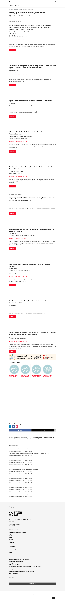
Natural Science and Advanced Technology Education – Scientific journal (25, 567)
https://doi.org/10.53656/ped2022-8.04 (18, 141)
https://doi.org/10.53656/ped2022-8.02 (18, 75)
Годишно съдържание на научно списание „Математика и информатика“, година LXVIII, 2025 (29, 454)
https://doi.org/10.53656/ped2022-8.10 (18, 341)
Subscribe (11, 540)
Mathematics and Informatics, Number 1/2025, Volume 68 (20, 468)
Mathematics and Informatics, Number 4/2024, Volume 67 (20, 477)
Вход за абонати (12, 535)
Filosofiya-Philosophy (13, 574)
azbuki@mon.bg (12, 526)
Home (11, 5)
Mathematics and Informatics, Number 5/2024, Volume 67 (20, 474)
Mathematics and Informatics (15, 565)
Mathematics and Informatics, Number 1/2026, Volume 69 (20, 452)
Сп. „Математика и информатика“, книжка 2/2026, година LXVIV (22, 450)
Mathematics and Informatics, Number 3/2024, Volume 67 (20, 479)
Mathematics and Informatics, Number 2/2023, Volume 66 (20, 497)
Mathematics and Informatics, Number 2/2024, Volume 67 (20, 481)
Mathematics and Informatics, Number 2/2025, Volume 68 (20, 465)
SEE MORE (12, 49)
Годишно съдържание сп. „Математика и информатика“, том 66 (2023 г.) (24, 486)
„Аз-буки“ (14, 15)
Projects (10, 541)
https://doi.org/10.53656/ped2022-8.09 (18, 310)
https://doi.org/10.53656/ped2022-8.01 (18, 40)
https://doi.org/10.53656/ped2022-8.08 (18, 276)
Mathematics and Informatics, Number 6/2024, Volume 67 (20, 472)
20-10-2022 (21, 15)
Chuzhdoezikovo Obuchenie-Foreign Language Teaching (21, 572)
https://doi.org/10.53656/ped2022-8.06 (18, 205)
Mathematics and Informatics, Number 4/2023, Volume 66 (20, 492)
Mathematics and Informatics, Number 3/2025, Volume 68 (20, 463)
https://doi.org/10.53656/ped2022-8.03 (18, 108)
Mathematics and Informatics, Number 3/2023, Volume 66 (20, 495)
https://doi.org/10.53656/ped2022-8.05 (18, 176)
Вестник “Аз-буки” (13, 550)
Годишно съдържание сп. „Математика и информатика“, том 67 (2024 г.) (24, 470)
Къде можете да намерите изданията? (17, 533)
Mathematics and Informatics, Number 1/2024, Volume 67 (20, 483)
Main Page (11, 9)
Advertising (11, 543)
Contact (10, 538)
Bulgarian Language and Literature (16, 562)
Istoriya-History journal (14, 570)
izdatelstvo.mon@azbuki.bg (14, 525)
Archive (10, 553)
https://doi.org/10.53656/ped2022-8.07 (18, 238)
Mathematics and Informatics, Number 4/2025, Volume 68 (20, 461)
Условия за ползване (26, 595)
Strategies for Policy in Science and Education (19, 560)
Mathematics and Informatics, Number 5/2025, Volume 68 (20, 459)
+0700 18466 (11, 522)
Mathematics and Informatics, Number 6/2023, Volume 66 (20, 488)
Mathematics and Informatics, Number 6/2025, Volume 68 (20, 456)
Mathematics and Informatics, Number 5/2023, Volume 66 (20, 490)
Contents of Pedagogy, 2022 (28, 9)
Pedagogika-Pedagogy (18, 9)
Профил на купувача (37, 595)
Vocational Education (13, 569)
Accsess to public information (14, 595)
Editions (17, 5)
